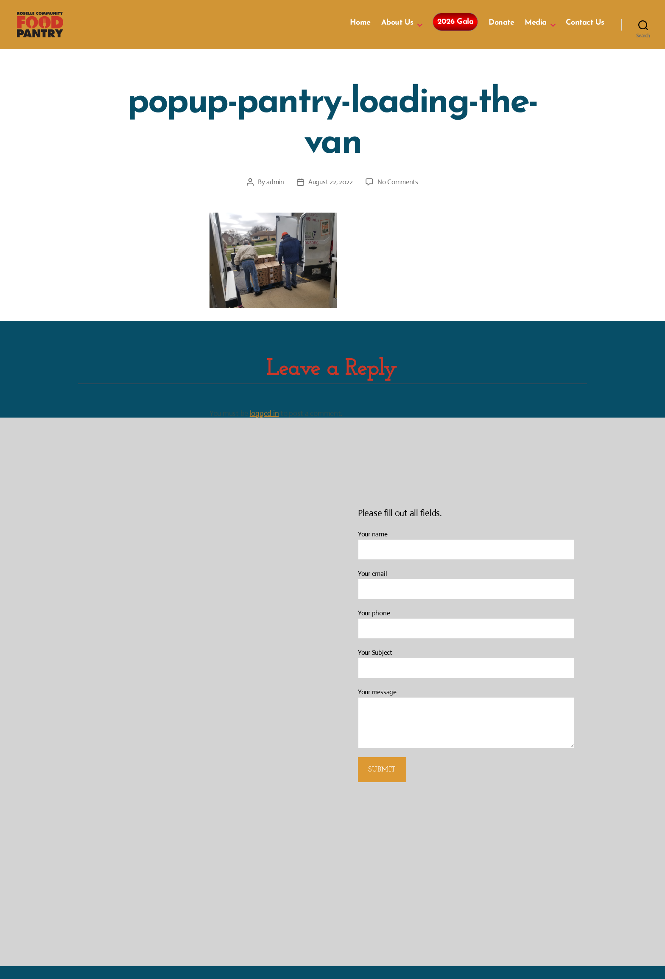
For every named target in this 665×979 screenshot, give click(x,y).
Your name (466, 557)
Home (360, 29)
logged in (264, 426)
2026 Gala (455, 28)
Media (536, 29)
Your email (466, 597)
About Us (397, 29)
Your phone (466, 636)
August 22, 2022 (330, 194)
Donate (501, 29)
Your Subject (466, 676)
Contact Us (585, 29)
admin (275, 194)
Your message (466, 730)
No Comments (397, 194)
